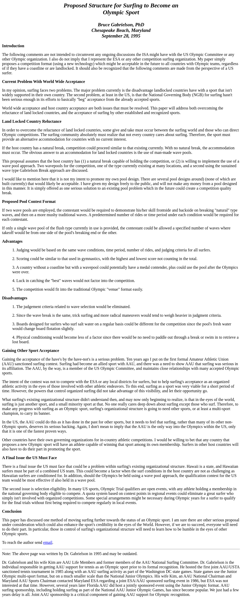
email (47, 542)
